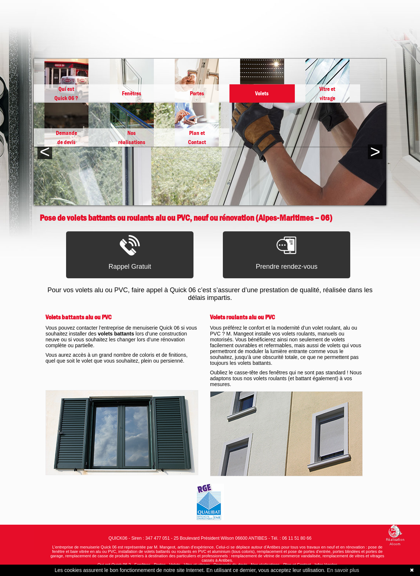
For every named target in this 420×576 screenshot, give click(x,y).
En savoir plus (343, 570)
